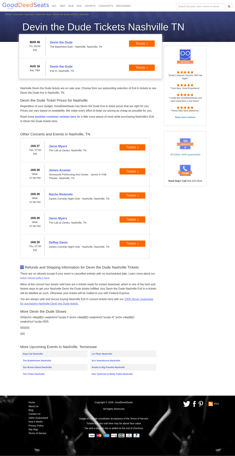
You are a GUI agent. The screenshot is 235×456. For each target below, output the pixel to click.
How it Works (35, 421)
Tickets (142, 43)
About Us (33, 406)
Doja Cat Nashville (33, 354)
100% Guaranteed (38, 418)
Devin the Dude (43, 14)
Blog (30, 410)
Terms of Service (37, 433)
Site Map (33, 429)
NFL (54, 5)
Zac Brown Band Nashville (37, 367)
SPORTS (90, 5)
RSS (216, 403)
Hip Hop (29, 14)
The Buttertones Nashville (37, 360)
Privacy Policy (35, 425)
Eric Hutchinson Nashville (106, 360)
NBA (62, 5)
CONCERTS (106, 5)
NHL (79, 5)
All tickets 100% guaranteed (185, 154)
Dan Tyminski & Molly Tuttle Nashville (112, 374)
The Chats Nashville (34, 374)
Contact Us (34, 414)
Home (8, 14)
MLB (71, 5)
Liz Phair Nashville (102, 354)
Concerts (18, 14)
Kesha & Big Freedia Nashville (108, 367)
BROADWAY (123, 5)
